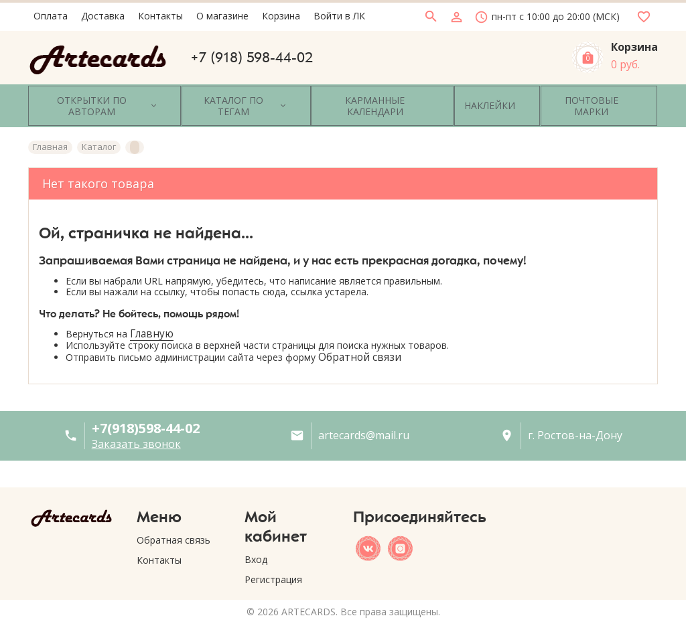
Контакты (159, 544)
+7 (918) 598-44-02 (252, 57)
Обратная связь (173, 524)
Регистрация (273, 563)
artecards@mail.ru (363, 419)
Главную (152, 318)
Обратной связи (359, 341)
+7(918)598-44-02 (146, 412)
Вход (256, 543)
